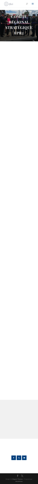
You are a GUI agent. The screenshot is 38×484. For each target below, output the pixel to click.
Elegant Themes (17, 479)
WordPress (19, 481)
